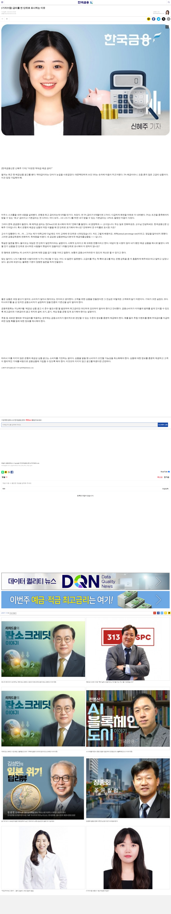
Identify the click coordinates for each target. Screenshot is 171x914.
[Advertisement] (85, 150)
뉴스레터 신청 (162, 425)
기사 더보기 (13, 543)
